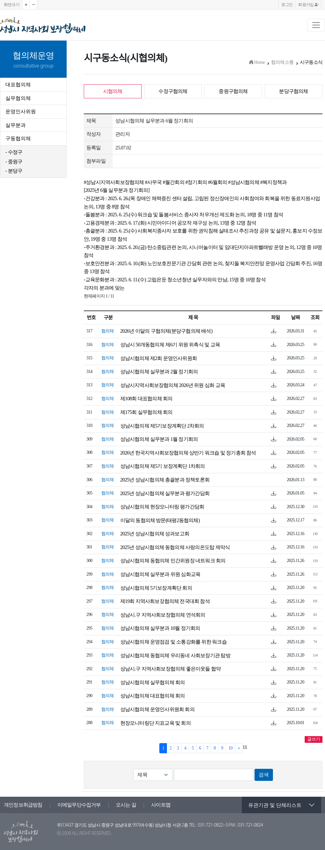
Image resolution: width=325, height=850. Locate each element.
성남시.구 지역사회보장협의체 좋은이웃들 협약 (170, 668)
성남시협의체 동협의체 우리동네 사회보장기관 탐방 (175, 655)
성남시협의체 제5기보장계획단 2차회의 (162, 425)
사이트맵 (160, 804)
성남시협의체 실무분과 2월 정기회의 (159, 371)
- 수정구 (13, 151)
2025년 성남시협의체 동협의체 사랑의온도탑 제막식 (175, 547)
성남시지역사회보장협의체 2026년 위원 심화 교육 (172, 385)
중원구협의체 (233, 91)
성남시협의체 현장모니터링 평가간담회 (162, 506)
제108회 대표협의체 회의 (146, 398)
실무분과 (15, 124)
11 (244, 747)
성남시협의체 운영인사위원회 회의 (157, 709)
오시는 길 (126, 804)
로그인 (287, 4)
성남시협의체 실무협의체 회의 (152, 682)
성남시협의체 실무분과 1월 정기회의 (159, 439)
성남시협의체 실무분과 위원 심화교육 (160, 574)
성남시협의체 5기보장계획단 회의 (156, 588)
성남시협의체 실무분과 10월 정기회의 (160, 628)
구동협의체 (18, 138)
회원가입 (308, 4)
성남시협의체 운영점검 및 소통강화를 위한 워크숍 (173, 641)
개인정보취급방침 (23, 804)
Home (257, 62)
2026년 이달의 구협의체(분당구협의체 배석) (166, 331)
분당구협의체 (293, 91)
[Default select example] (153, 775)
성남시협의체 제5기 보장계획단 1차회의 (162, 466)
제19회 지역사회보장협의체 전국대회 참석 (165, 601)
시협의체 (113, 91)
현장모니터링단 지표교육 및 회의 (155, 723)
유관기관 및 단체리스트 (275, 805)
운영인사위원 (20, 111)
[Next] (238, 748)
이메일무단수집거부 (79, 804)
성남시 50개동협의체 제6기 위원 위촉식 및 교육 (170, 344)
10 (230, 748)
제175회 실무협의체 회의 (146, 412)
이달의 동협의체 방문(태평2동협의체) (160, 520)
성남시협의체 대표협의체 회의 (152, 695)
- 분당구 (13, 170)
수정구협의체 (172, 91)
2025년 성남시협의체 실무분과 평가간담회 (165, 493)
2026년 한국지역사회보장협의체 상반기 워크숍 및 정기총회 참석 (188, 452)
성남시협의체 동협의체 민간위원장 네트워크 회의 (173, 560)
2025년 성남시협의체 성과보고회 (154, 533)
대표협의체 (18, 84)
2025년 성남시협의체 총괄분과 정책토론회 (165, 479)
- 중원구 (13, 161)
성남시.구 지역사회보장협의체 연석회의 (162, 615)
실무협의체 (18, 98)
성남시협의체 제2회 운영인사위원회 (158, 358)
